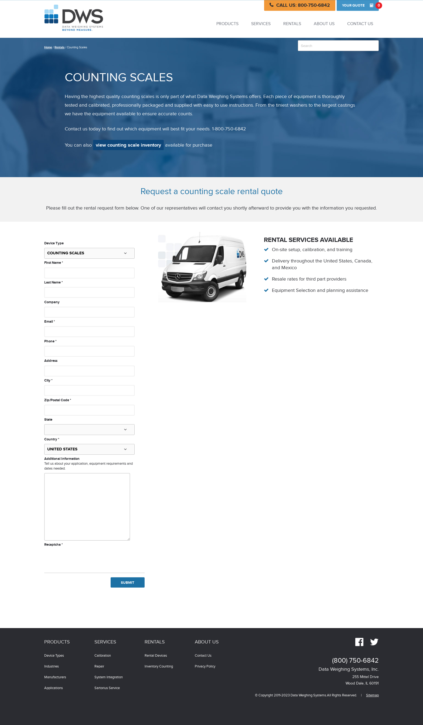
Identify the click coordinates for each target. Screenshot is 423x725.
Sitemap (372, 695)
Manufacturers (55, 677)
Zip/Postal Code (57, 400)
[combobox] (338, 45)
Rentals (292, 23)
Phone (50, 341)
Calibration (102, 656)
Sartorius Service (107, 688)
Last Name (53, 282)
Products (227, 23)
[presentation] (85, 557)
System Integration (108, 677)
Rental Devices (156, 656)
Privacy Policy (205, 667)
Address (50, 361)
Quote (360, 5)
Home (48, 47)
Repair (99, 667)
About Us (324, 23)
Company (52, 302)
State (48, 419)
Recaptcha (53, 544)
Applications (53, 688)
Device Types (54, 656)
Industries (51, 667)
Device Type (54, 243)
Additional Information (62, 459)
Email (49, 321)
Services (261, 23)
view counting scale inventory (128, 145)
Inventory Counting (159, 667)
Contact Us (360, 23)
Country (51, 439)
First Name (53, 263)
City (48, 380)
